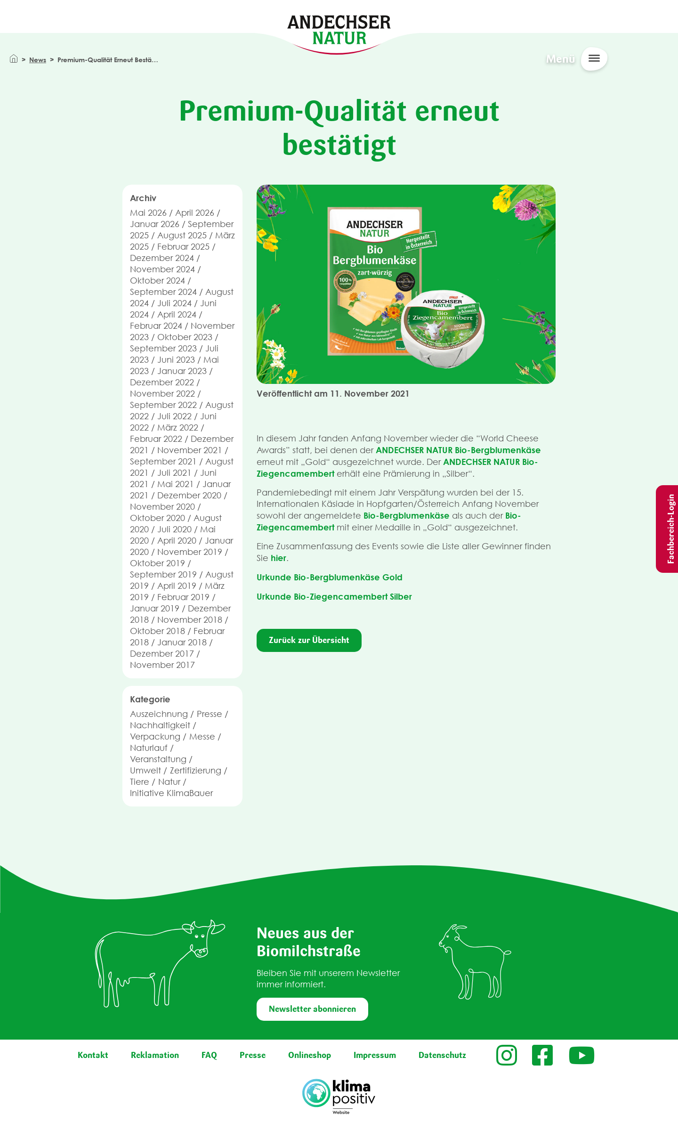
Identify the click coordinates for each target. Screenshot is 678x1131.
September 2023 (163, 348)
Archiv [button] (143, 198)
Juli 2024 (174, 303)
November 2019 (189, 552)
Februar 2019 (183, 597)
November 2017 (162, 665)
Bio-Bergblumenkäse (406, 515)
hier (278, 558)
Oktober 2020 (157, 518)
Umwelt (145, 770)
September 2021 (163, 461)
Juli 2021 (174, 473)
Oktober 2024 (157, 280)
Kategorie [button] (150, 699)
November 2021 (189, 450)
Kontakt (93, 1055)
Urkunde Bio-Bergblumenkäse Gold (330, 577)
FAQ (209, 1055)
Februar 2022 (156, 439)
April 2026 (194, 213)
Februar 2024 (156, 326)
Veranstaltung (158, 759)
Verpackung (155, 736)
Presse (209, 714)
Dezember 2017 (162, 654)
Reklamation (155, 1055)
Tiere (139, 782)
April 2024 (176, 314)
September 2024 (163, 292)
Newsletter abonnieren (312, 1009)
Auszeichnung (159, 714)
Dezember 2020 (189, 495)
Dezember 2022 (162, 382)
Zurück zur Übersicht (309, 640)
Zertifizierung (195, 770)
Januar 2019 (154, 608)
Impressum (375, 1055)
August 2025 (182, 235)
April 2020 (176, 540)
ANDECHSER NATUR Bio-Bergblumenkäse (458, 450)
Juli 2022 (174, 416)
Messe (202, 736)
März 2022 (177, 427)
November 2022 (162, 394)
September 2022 (163, 405)
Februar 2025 (183, 247)
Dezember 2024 (162, 258)
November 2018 (189, 620)
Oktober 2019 (157, 563)
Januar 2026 (154, 224)
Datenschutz (442, 1055)
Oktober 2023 (184, 337)
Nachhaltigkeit (160, 725)
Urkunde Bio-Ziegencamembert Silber (334, 596)
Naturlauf (149, 748)
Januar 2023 (182, 371)
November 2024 (162, 269)
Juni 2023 (176, 360)
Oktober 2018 (157, 631)
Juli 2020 (174, 529)
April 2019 (176, 586)
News (37, 60)
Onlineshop (309, 1055)
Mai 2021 (175, 484)
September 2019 (163, 574)
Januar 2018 (182, 642)
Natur (169, 782)
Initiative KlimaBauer (171, 793)
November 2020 (162, 507)
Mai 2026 (148, 213)
